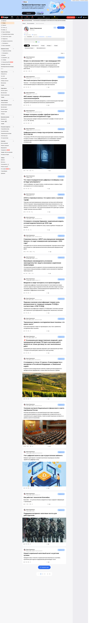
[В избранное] (29, 71)
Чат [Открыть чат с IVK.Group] (55, 27)
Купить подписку (70, 17)
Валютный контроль (36, 129)
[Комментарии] (24, 71)
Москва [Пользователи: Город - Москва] (49, 36)
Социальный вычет (38, 550)
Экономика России (38, 218)
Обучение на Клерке (29, 48)
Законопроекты (38, 359)
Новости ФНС (34, 93)
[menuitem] (7, 21)
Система (17, 17)
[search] (76, 17)
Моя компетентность (41, 48)
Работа (32, 17)
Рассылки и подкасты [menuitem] (7, 126)
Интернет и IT (37, 280)
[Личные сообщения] (78, 17)
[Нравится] (27, 71)
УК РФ (36, 258)
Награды (49, 45)
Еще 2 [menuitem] (2, 68)
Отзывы (42, 45)
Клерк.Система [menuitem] (7, 71)
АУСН (33, 195)
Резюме (55, 45)
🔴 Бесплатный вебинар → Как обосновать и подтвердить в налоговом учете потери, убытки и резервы (44, 20)
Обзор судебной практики (37, 111)
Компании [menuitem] (7, 141)
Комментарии (35, 45)
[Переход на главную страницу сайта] (4, 17)
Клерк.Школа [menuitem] (7, 88)
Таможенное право (38, 299)
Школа (22, 17)
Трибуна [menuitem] (7, 157)
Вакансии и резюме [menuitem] (7, 117)
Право (36, 337)
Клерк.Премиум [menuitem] (7, 100)
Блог (27, 45)
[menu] (8, 33)
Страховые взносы (38, 236)
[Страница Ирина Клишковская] (25, 57)
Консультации (27, 17)
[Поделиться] (31, 71)
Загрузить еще (44, 567)
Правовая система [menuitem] (7, 48)
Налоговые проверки (36, 77)
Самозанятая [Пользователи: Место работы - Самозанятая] (41, 36)
